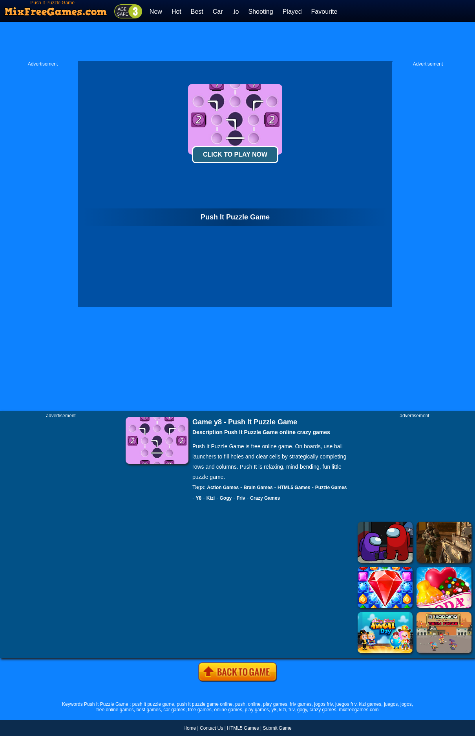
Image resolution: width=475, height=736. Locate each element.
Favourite (324, 11)
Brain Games (258, 487)
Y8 (199, 498)
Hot (176, 11)
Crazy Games (265, 498)
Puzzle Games (331, 487)
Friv (241, 498)
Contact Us (211, 728)
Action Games (223, 487)
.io (235, 11)
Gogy (226, 498)
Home (189, 728)
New (156, 11)
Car (218, 11)
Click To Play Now (235, 154)
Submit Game (277, 728)
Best (197, 11)
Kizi (210, 498)
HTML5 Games (294, 487)
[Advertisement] (237, 41)
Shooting (260, 11)
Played (292, 11)
